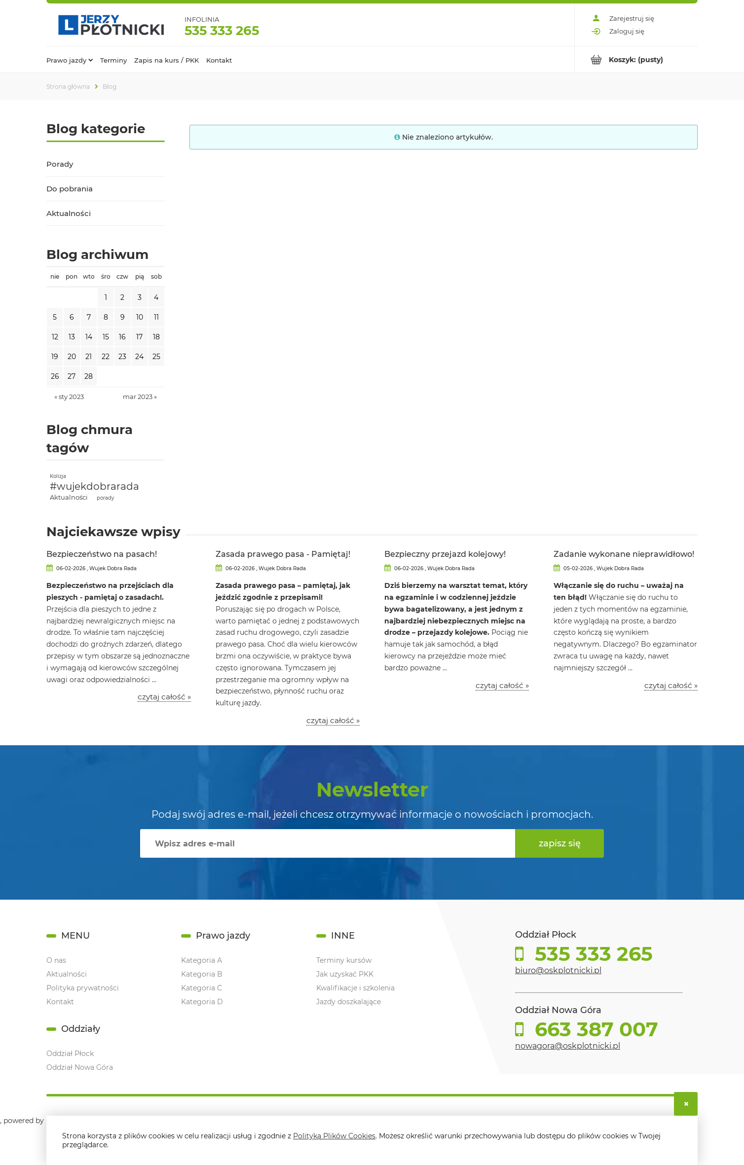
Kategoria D (202, 1001)
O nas (56, 960)
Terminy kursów (344, 960)
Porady (59, 164)
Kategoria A (201, 960)
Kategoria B (202, 974)
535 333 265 (222, 30)
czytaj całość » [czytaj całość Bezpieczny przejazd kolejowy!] (502, 685)
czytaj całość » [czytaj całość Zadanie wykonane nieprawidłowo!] (671, 685)
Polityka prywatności (82, 987)
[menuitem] (69, 59)
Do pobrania (69, 188)
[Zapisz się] (559, 843)
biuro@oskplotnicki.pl (558, 970)
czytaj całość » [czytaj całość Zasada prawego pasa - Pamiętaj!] (333, 720)
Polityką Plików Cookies (334, 1135)
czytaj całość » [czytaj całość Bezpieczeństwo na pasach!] (164, 696)
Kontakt (60, 1001)
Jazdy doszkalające (348, 1001)
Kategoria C (201, 987)
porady (105, 498)
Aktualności (68, 213)
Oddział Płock (70, 1053)
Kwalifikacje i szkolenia (355, 987)
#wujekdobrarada (94, 486)
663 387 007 (593, 1029)
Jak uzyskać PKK (344, 974)
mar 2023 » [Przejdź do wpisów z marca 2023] (140, 396)
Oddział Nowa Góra (79, 1067)
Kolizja (58, 476)
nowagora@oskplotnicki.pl (567, 1046)
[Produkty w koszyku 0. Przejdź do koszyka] (636, 59)
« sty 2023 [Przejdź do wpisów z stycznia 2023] (69, 396)
